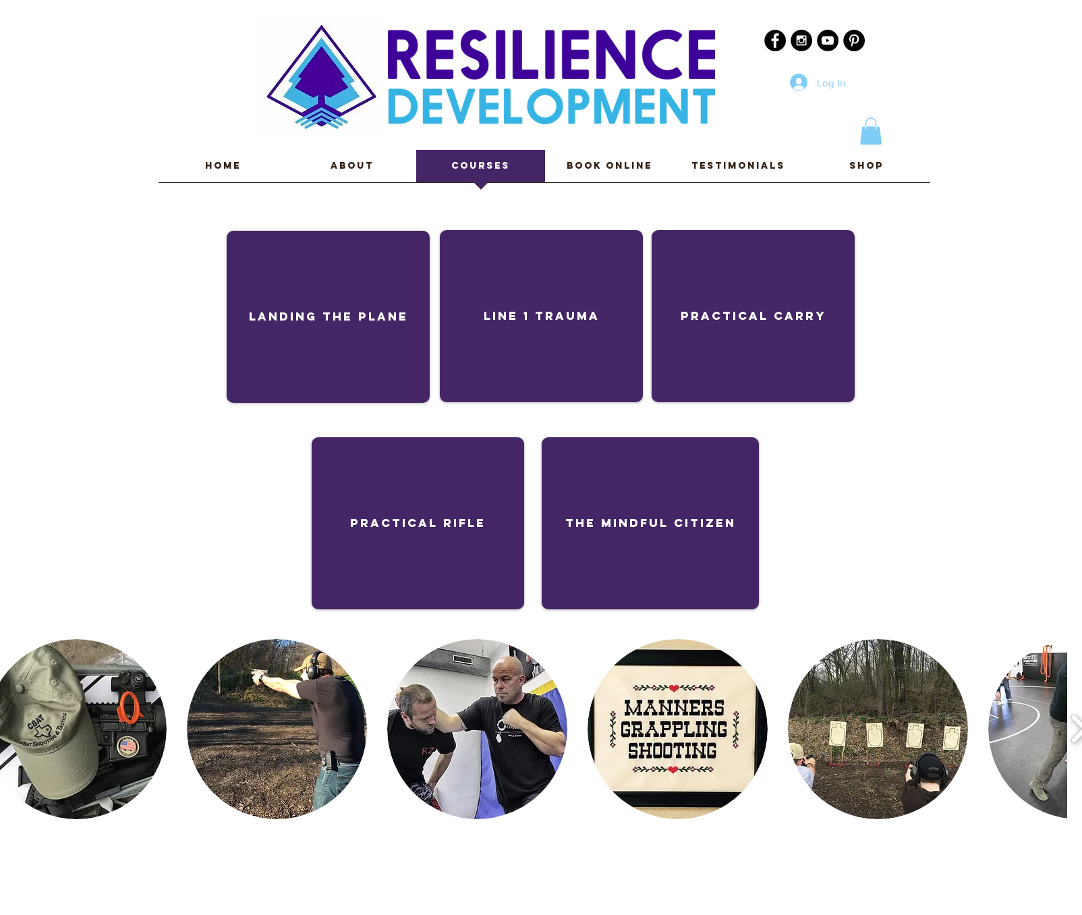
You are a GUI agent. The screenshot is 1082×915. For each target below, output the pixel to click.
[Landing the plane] (328, 317)
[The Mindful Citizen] (650, 523)
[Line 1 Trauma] (541, 316)
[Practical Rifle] (418, 523)
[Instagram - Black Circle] (801, 40)
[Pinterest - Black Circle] (854, 40)
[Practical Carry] (753, 316)
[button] (870, 131)
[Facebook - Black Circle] (775, 40)
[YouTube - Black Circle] (827, 40)
